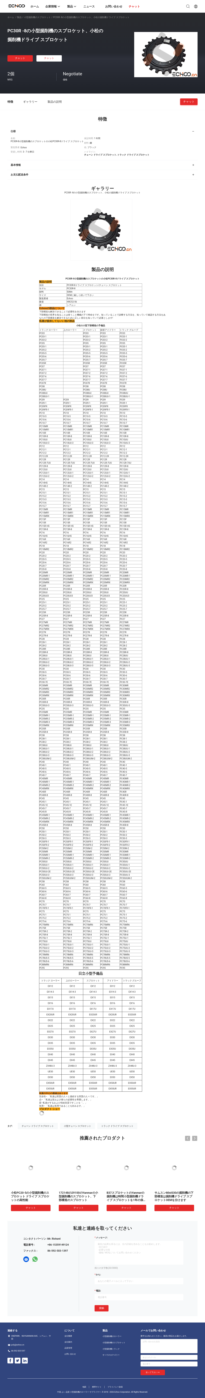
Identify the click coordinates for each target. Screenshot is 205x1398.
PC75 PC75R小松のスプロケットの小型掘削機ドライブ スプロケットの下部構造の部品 (126, 1196)
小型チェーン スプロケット (77, 1126)
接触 (101, 1308)
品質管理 (68, 1348)
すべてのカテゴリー (111, 1355)
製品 (19, 17)
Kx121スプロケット (71, 1192)
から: (98, 1274)
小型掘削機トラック (111, 1349)
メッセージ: (102, 1237)
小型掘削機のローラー (112, 1336)
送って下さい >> (153, 1372)
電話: (98, 1290)
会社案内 (68, 1342)
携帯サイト (97, 1387)
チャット (20, 58)
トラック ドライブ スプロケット (117, 1126)
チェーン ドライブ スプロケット (38, 1126)
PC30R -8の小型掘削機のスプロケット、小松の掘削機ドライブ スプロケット (173, 1196)
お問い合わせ (70, 1354)
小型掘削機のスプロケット (37, 17)
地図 (84, 1387)
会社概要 (68, 1336)
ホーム (10, 17)
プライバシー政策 (115, 1387)
